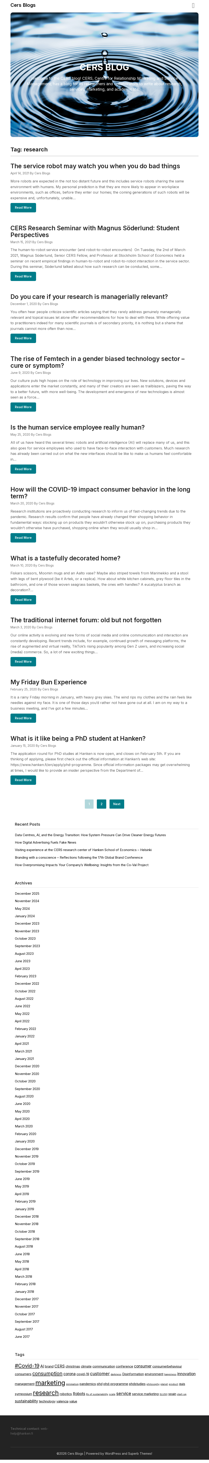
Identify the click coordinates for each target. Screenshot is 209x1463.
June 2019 (22, 1182)
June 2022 (22, 1009)
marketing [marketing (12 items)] (50, 1386)
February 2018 (25, 1287)
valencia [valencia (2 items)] (62, 1405)
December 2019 (27, 1152)
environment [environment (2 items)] (154, 1377)
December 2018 (27, 1220)
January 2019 (24, 1212)
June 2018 (22, 1257)
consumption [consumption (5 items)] (47, 1377)
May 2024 (22, 912)
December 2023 (27, 927)
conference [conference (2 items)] (124, 1370)
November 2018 (26, 1227)
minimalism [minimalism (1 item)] (72, 1387)
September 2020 (27, 1092)
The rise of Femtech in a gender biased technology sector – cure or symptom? (97, 363)
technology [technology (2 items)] (47, 1405)
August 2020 (24, 1099)
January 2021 (24, 1062)
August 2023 (24, 957)
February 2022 (25, 1032)
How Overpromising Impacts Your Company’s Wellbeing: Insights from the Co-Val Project (81, 868)
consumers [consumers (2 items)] (23, 1377)
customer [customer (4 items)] (100, 1377)
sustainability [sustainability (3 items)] (26, 1404)
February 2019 (25, 1205)
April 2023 (22, 972)
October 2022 (25, 994)
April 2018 (22, 1272)
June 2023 (22, 964)
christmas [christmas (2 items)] (73, 1370)
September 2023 (27, 949)
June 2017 (22, 1340)
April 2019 (22, 1197)
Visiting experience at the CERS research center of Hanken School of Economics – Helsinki (83, 853)
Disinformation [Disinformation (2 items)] (133, 1377)
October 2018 (25, 1235)
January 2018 (24, 1295)
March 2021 (23, 1054)
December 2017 (27, 1302)
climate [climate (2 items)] (86, 1370)
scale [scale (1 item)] (112, 1397)
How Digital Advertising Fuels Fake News (45, 846)
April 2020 (22, 1122)
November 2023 (27, 934)
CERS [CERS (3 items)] (59, 1369)
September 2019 (27, 1175)
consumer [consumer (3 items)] (143, 1369)
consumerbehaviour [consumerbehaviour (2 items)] (167, 1370)
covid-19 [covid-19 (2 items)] (83, 1377)
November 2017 (26, 1310)
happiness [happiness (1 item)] (170, 1377)
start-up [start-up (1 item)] (181, 1397)
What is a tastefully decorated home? (65, 560)
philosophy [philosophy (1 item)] (153, 1387)
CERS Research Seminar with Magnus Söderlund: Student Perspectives (94, 232)
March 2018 (23, 1280)
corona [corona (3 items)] (69, 1377)
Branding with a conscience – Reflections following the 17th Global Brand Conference (79, 861)
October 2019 (25, 1167)
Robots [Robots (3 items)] (79, 1397)
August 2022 (24, 1002)
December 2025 (27, 897)
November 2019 (26, 1160)
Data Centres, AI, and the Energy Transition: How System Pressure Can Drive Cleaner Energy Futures (90, 838)
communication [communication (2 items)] (103, 1370)
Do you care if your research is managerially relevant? (89, 297)
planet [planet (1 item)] (164, 1387)
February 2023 (25, 979)
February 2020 (25, 1137)
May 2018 (22, 1265)
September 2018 (27, 1242)
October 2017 (25, 1317)
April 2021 (22, 1047)
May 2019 (22, 1189)
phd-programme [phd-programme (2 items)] (115, 1387)
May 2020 (22, 1115)
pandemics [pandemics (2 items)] (88, 1387)
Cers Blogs (23, 5)
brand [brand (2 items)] (49, 1370)
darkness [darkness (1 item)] (116, 1377)
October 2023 (25, 942)
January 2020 (25, 1144)
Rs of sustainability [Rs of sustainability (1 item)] (97, 1397)
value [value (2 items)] (73, 1405)
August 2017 (24, 1332)
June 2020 (22, 1107)
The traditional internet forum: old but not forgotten (85, 622)
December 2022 (27, 987)
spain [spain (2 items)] (172, 1397)
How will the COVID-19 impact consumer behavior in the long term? (100, 494)
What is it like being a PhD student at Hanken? (78, 741)
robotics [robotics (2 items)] (66, 1397)
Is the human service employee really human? (77, 428)
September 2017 (27, 1325)
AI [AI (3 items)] (42, 1369)
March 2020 (24, 1129)
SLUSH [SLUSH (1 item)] (163, 1397)
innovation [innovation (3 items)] (186, 1377)
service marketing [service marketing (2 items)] (145, 1397)
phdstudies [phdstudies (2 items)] (137, 1387)
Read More (23, 208)
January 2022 (25, 1039)
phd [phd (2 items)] (100, 1387)
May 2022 (22, 1017)
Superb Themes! (140, 1457)
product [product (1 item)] (173, 1387)
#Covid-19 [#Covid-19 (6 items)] (27, 1369)
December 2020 (27, 1069)
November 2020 (27, 1077)
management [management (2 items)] (25, 1387)
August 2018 (24, 1250)
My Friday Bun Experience (48, 684)
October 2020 (25, 1084)
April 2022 (22, 1024)
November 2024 (27, 904)
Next (116, 807)
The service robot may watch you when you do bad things (95, 166)
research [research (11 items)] (46, 1396)
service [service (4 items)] (123, 1396)
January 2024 (25, 919)
